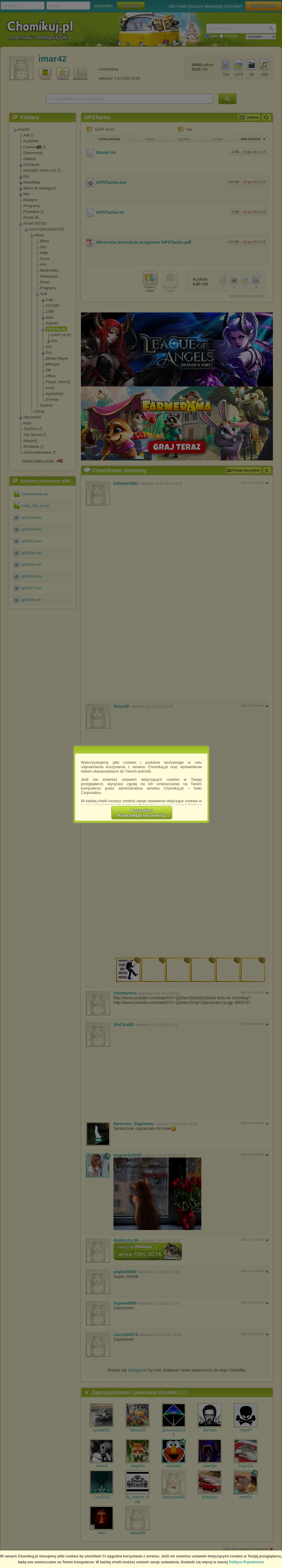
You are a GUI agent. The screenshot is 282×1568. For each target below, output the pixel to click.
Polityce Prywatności (246, 1562)
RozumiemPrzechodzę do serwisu (142, 813)
